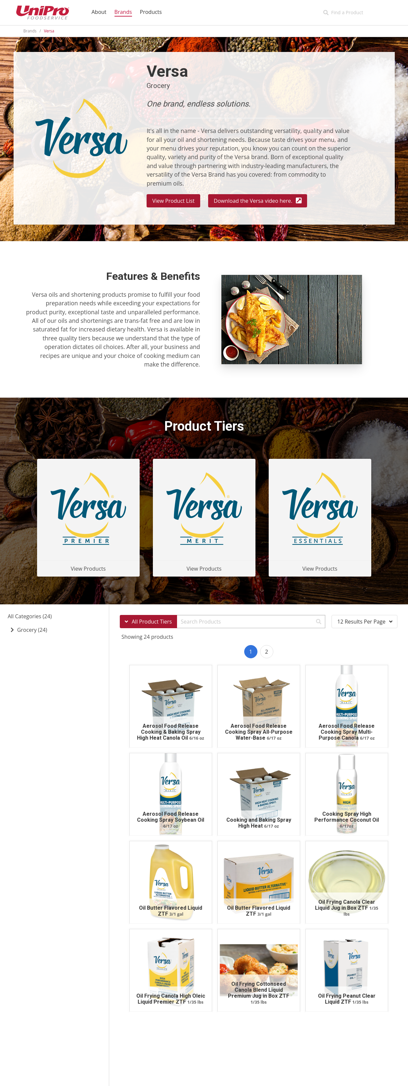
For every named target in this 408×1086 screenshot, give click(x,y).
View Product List (173, 200)
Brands (30, 31)
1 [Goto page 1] (250, 651)
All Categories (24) (30, 616)
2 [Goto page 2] (266, 651)
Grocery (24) (32, 629)
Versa (49, 31)
